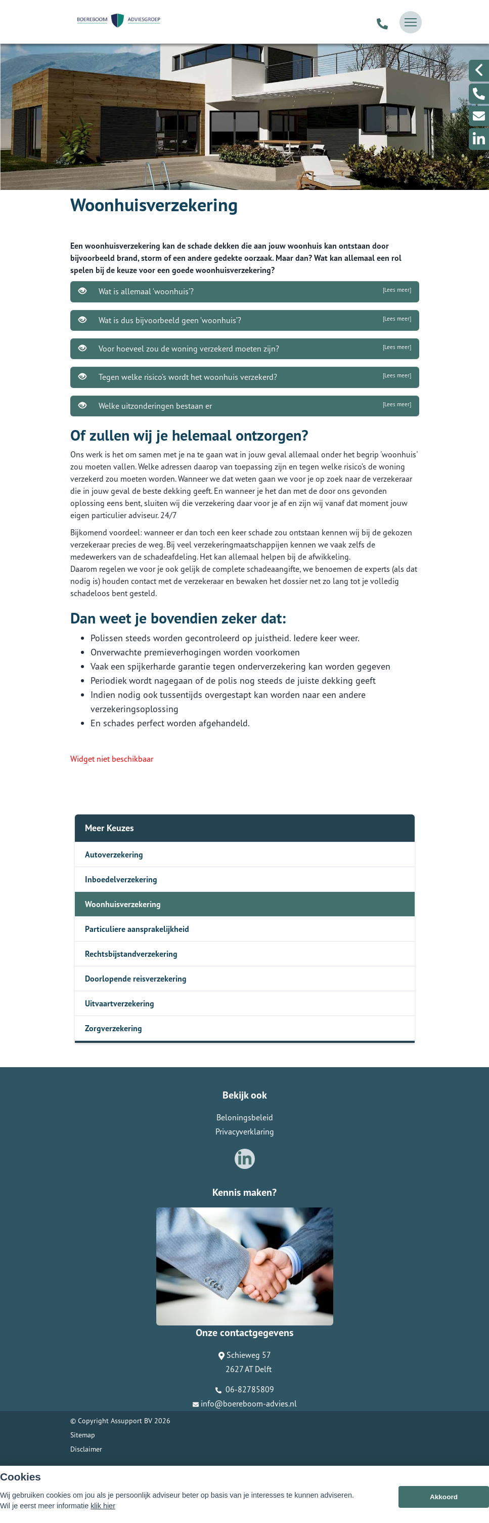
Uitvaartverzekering (119, 1003)
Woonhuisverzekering (123, 904)
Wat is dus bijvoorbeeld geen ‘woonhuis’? (244, 320)
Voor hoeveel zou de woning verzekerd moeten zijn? (244, 348)
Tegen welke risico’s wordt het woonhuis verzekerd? (244, 377)
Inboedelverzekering (121, 879)
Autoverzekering (114, 854)
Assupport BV (131, 1420)
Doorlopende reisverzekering (136, 978)
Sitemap (82, 1434)
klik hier (103, 1508)
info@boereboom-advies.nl (245, 1403)
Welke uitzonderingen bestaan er (244, 406)
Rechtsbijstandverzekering (131, 954)
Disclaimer (86, 1449)
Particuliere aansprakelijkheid (137, 929)
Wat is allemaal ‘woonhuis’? (244, 291)
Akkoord (444, 1499)
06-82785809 (244, 1389)
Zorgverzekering (113, 1028)
